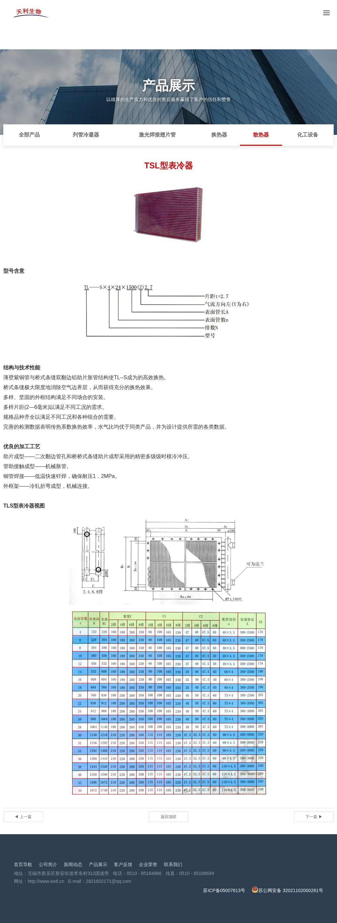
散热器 (261, 134)
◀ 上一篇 (22, 816)
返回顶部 (168, 816)
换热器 (219, 134)
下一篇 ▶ (313, 816)
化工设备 (307, 134)
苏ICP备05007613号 (224, 890)
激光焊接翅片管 (157, 134)
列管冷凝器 (86, 134)
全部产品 (29, 134)
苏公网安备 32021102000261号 (287, 890)
